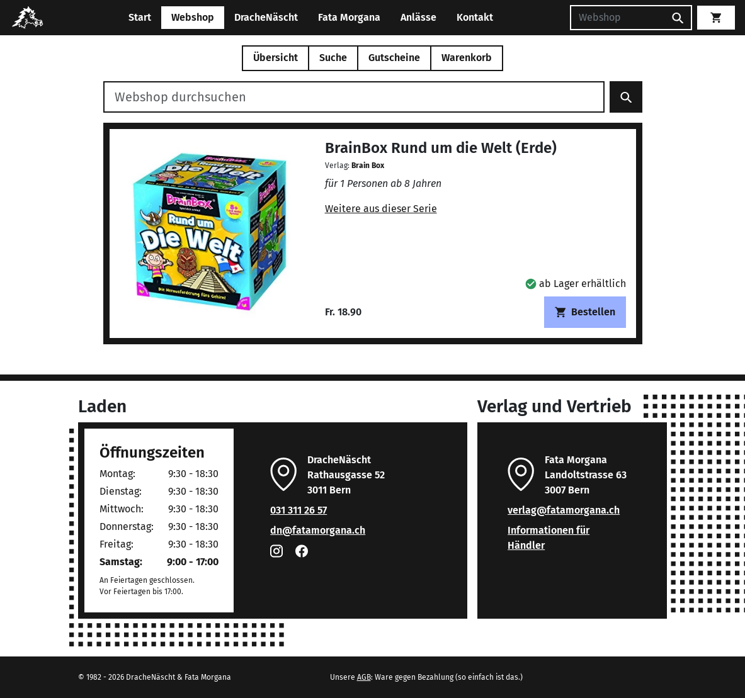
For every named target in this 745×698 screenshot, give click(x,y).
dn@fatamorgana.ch (317, 530)
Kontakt (475, 17)
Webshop (192, 17)
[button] (575, 284)
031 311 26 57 (298, 510)
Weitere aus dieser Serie (381, 209)
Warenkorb (466, 58)
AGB (364, 677)
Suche (333, 58)
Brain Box (367, 165)
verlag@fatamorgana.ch (564, 510)
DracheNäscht (266, 17)
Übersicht (275, 58)
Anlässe (418, 17)
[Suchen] (617, 17)
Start (139, 17)
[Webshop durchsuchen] (354, 97)
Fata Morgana (349, 17)
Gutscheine (394, 58)
